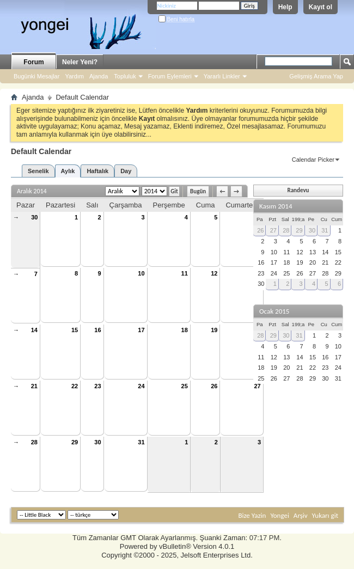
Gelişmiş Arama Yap (316, 76)
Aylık (68, 171)
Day (125, 171)
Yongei (279, 515)
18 (184, 330)
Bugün (198, 191)
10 (141, 273)
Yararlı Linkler (222, 76)
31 (141, 442)
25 (184, 386)
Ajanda (98, 76)
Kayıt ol (320, 7)
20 (257, 330)
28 (34, 442)
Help (285, 7)
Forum (33, 62)
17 (141, 330)
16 (97, 330)
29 (74, 442)
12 (214, 273)
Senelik (38, 171)
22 (74, 386)
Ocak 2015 (274, 311)
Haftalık (97, 171)
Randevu (298, 190)
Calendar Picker (313, 159)
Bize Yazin (252, 515)
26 (214, 386)
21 (34, 386)
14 (34, 330)
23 (97, 386)
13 (257, 273)
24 (141, 386)
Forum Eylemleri (170, 76)
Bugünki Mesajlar (36, 76)
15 (74, 330)
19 (214, 330)
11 (184, 273)
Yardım (74, 76)
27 (257, 386)
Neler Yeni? (79, 62)
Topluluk (125, 76)
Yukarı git (325, 515)
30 (34, 217)
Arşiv (301, 515)
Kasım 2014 (275, 206)
